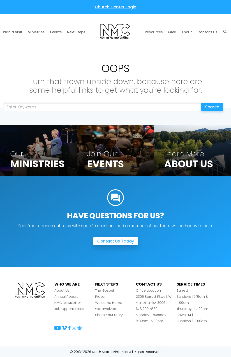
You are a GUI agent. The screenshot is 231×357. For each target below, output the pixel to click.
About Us (61, 290)
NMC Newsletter (67, 302)
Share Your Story (109, 314)
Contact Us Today (115, 241)
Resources (154, 32)
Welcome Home (108, 302)
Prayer (100, 296)
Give (172, 32)
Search (212, 107)
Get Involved (105, 308)
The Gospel (104, 290)
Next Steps (76, 32)
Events (56, 32)
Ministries (36, 32)
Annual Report (66, 296)
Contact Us (207, 32)
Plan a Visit (13, 32)
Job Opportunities (69, 308)
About (186, 32)
